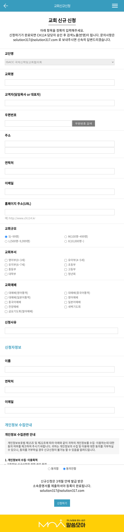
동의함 (54, 468)
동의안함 (71, 468)
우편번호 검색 (83, 123)
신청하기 (62, 503)
